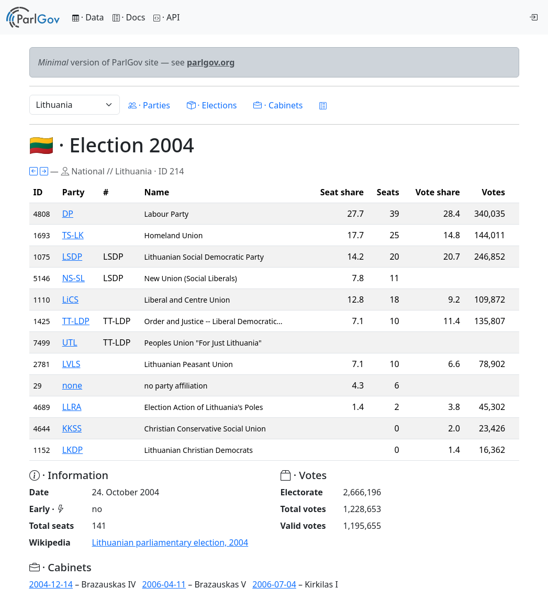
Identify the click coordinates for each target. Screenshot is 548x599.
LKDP (72, 450)
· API (166, 17)
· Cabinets (278, 105)
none (72, 385)
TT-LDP (76, 321)
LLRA (72, 407)
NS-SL (73, 278)
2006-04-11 (164, 584)
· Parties (149, 105)
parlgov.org (211, 62)
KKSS (72, 428)
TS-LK (73, 235)
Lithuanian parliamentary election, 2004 (170, 542)
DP (67, 213)
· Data (88, 17)
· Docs (129, 17)
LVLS (71, 364)
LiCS (70, 299)
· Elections (212, 105)
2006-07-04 (274, 584)
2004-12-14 (51, 584)
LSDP (72, 256)
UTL (69, 342)
